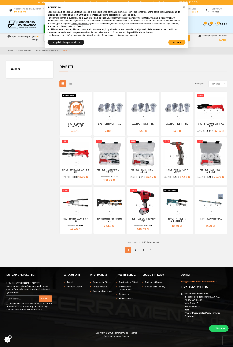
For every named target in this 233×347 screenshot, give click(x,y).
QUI (40, 309)
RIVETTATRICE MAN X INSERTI (177, 171)
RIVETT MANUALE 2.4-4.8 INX (210, 125)
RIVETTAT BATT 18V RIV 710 (143, 220)
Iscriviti (46, 299)
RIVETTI (15, 69)
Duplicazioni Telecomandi (125, 288)
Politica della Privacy (155, 287)
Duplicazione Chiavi (128, 282)
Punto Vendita (100, 287)
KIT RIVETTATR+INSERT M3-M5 (143, 171)
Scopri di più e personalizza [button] (66, 42)
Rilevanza (219, 84)
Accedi (70, 282)
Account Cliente (74, 287)
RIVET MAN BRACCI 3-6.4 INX (76, 220)
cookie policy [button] (130, 15)
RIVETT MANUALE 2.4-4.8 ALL (75, 171)
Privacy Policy (191, 313)
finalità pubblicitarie (80, 23)
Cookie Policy (205, 313)
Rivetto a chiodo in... (211, 219)
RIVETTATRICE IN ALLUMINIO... (177, 220)
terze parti (93, 18)
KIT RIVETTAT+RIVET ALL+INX (211, 171)
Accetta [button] (177, 42)
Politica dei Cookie (154, 282)
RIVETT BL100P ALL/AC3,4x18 (75, 125)
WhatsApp (220, 328)
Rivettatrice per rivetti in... (109, 220)
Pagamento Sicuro (102, 282)
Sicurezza (124, 294)
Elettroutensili (126, 298)
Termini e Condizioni (102, 291)
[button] (184, 7)
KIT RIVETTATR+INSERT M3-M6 (109, 171)
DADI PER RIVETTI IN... (109, 124)
